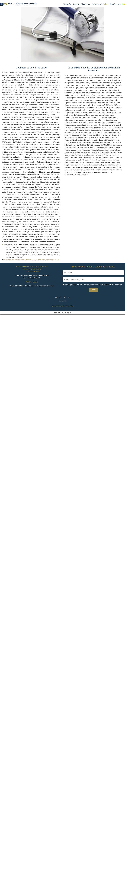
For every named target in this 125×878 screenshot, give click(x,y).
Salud (105, 4)
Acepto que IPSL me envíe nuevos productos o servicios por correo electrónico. (93, 285)
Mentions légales (31, 282)
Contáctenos (115, 4)
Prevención (96, 4)
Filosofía (67, 4)
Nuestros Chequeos (81, 4)
